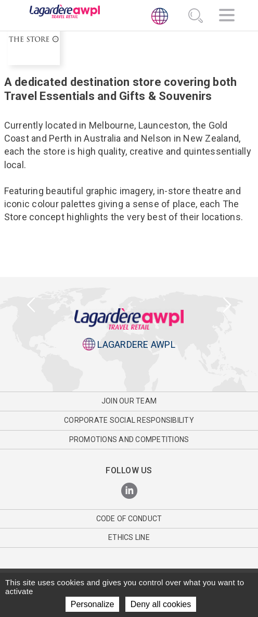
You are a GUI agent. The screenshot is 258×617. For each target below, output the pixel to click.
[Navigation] (227, 16)
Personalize (92, 604)
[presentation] (31, 306)
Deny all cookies (161, 604)
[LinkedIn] (129, 491)
